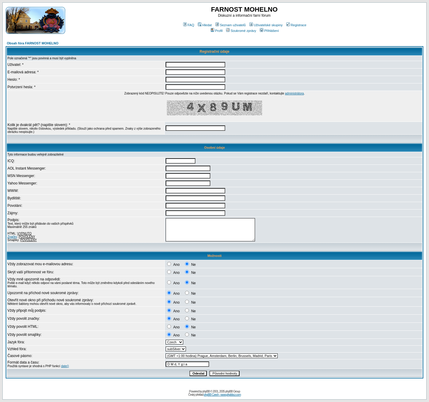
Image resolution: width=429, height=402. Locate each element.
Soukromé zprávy (241, 30)
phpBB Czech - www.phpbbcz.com (222, 394)
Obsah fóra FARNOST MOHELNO (32, 43)
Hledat (205, 25)
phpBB (206, 391)
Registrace (296, 25)
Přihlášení (269, 30)
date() (65, 366)
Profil (217, 30)
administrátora (294, 93)
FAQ (188, 25)
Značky (12, 236)
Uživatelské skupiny (266, 25)
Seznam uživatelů (230, 25)
